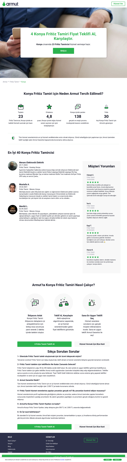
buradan (62, 459)
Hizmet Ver (118, 4)
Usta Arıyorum (50, 449)
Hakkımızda (11, 449)
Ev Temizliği (49, 441)
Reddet (107, 459)
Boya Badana (50, 446)
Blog (9, 446)
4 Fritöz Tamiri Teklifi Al (44, 344)
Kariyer (10, 452)
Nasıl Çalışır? (12, 441)
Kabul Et (117, 459)
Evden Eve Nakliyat (52, 443)
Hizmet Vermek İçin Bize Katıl (92, 344)
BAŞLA (63, 51)
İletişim (10, 443)
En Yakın (48, 452)
